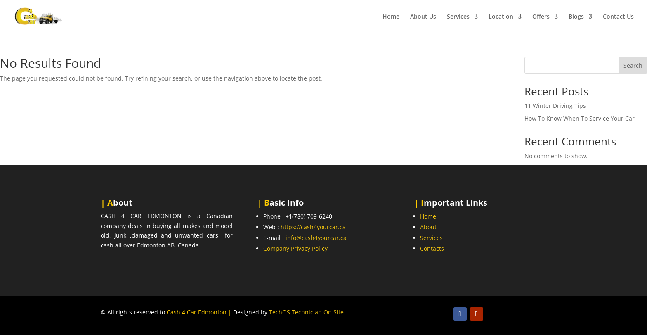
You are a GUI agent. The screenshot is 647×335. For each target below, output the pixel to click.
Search (632, 65)
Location (501, 17)
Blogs (576, 17)
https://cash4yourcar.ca (313, 227)
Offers (541, 17)
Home (391, 17)
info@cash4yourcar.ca (316, 238)
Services (458, 17)
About (428, 227)
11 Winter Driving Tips (555, 105)
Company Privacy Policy (295, 248)
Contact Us (618, 17)
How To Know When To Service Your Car (579, 118)
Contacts (432, 248)
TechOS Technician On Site (306, 312)
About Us (423, 17)
